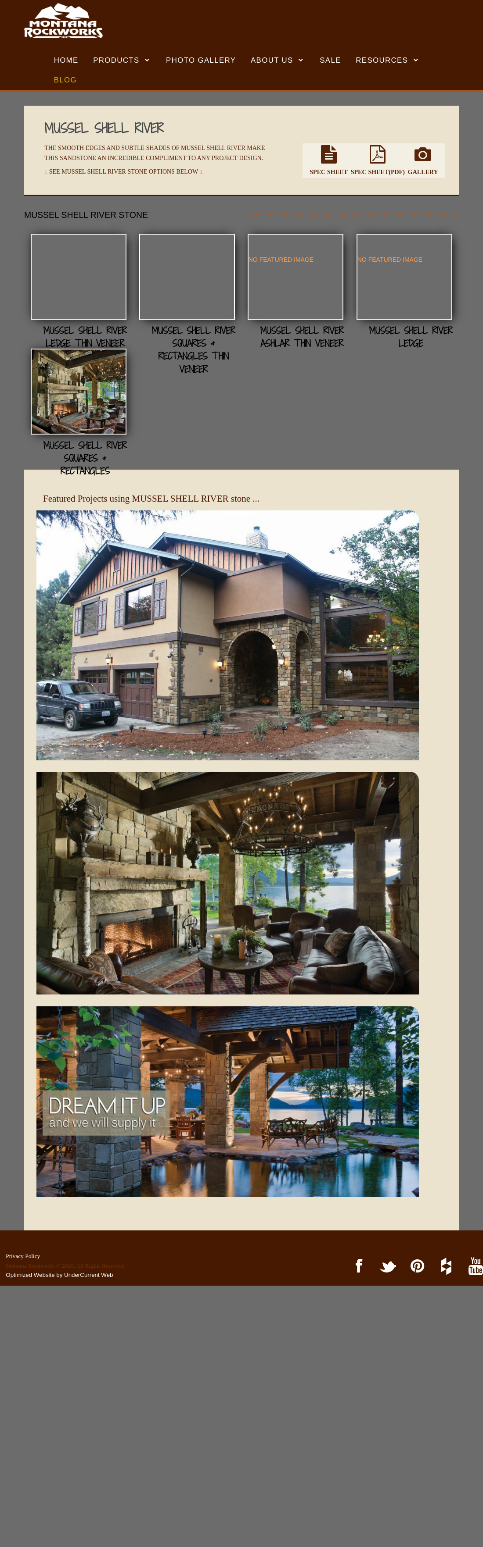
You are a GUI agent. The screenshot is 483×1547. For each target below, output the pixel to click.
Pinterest (416, 1266)
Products (116, 60)
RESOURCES (382, 60)
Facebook (357, 1266)
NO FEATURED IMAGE (93, 359)
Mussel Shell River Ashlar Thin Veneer (114, 436)
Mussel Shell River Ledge (317, 436)
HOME (66, 60)
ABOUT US (272, 60)
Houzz (445, 1266)
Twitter (386, 1266)
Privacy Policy (23, 1256)
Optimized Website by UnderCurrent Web (59, 1275)
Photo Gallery (201, 60)
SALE (330, 60)
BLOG (65, 80)
